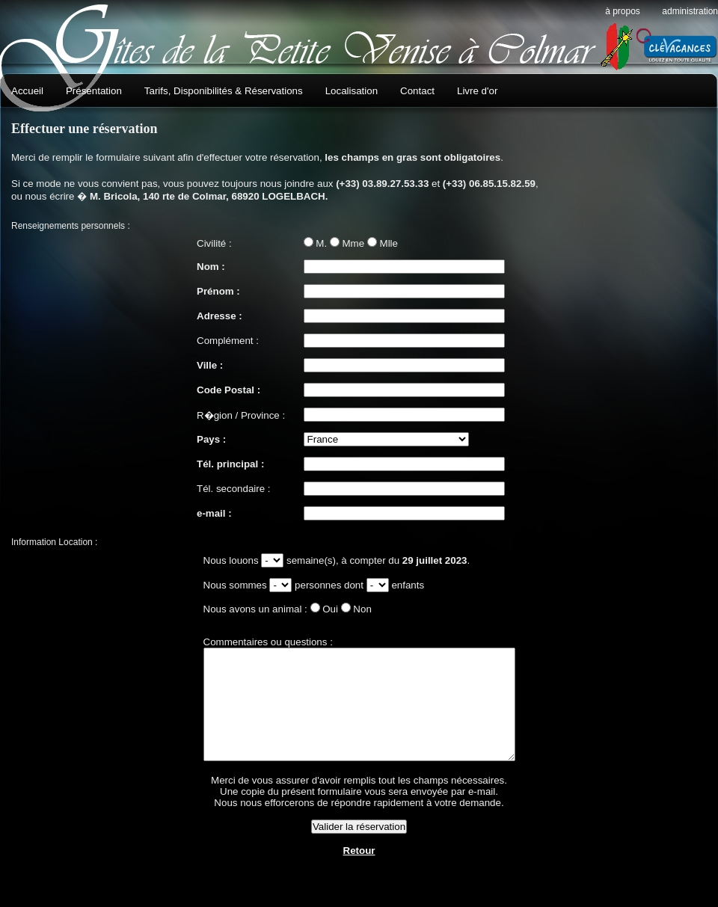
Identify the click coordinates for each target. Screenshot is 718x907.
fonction (253, 560)
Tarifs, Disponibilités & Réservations (223, 90)
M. (321, 243)
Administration (690, 11)
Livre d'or (477, 90)
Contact (417, 90)
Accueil (27, 90)
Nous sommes (218, 585)
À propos (622, 11)
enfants (388, 585)
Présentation (94, 90)
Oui (311, 609)
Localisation (351, 90)
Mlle (389, 243)
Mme (354, 243)
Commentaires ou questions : (249, 642)
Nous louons (214, 560)
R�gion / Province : (241, 415)
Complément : (228, 340)
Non (343, 609)
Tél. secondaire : (234, 488)
